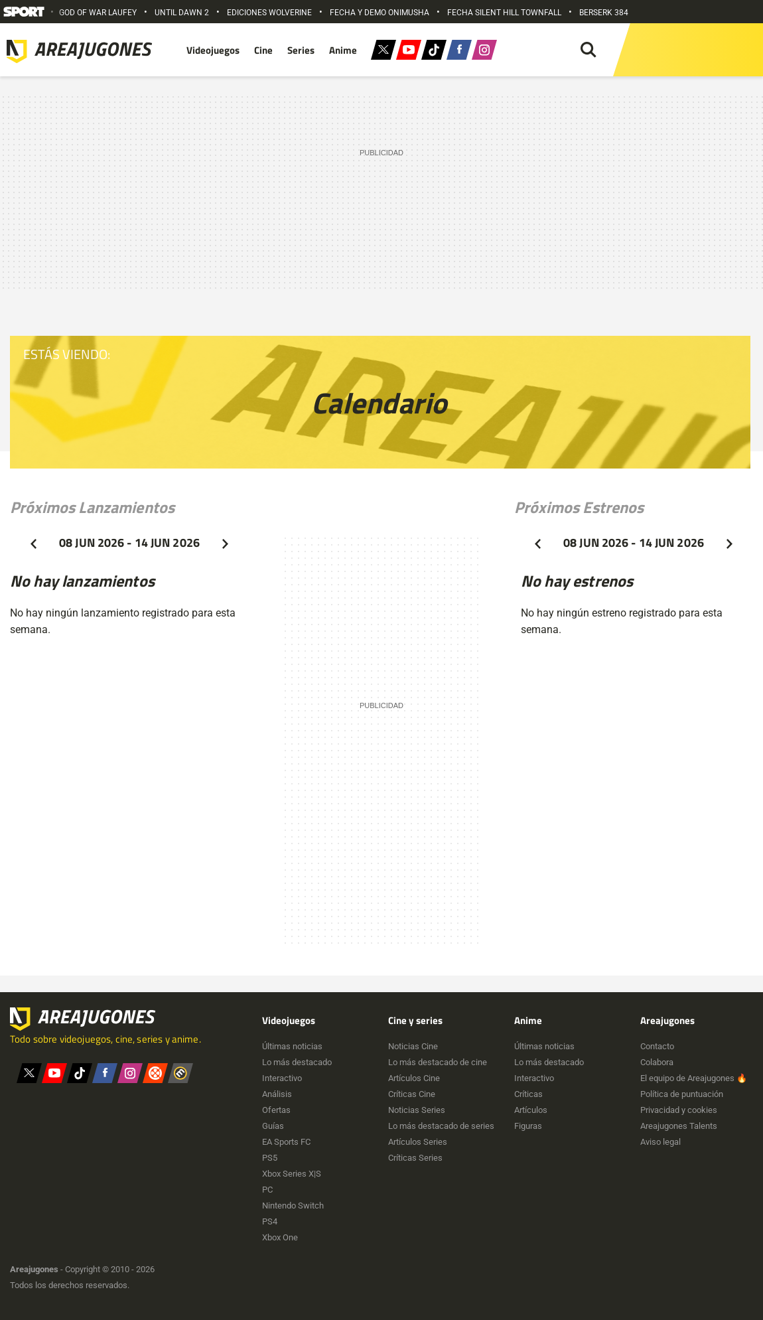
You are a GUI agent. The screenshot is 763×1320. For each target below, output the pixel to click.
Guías (273, 1126)
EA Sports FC (286, 1142)
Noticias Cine (413, 1046)
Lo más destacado (297, 1062)
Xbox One (280, 1237)
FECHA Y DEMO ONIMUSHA (379, 12)
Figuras (528, 1126)
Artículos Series (417, 1142)
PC (267, 1190)
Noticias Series (416, 1110)
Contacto (657, 1046)
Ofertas (276, 1110)
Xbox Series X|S (291, 1174)
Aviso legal (660, 1142)
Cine (263, 50)
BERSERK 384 (603, 12)
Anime (343, 50)
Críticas (528, 1094)
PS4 (269, 1221)
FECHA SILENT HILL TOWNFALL (504, 12)
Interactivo (282, 1078)
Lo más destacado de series (441, 1126)
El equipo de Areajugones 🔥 (693, 1078)
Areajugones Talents (678, 1126)
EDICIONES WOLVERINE (269, 12)
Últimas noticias (292, 1046)
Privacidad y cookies (678, 1110)
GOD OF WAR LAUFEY (98, 12)
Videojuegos (213, 50)
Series (300, 50)
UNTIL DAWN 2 (182, 12)
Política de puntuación (681, 1094)
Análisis (277, 1094)
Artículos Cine (414, 1078)
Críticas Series (415, 1158)
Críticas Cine (411, 1094)
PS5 (269, 1158)
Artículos (530, 1110)
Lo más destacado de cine (437, 1062)
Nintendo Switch (293, 1205)
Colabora (656, 1062)
